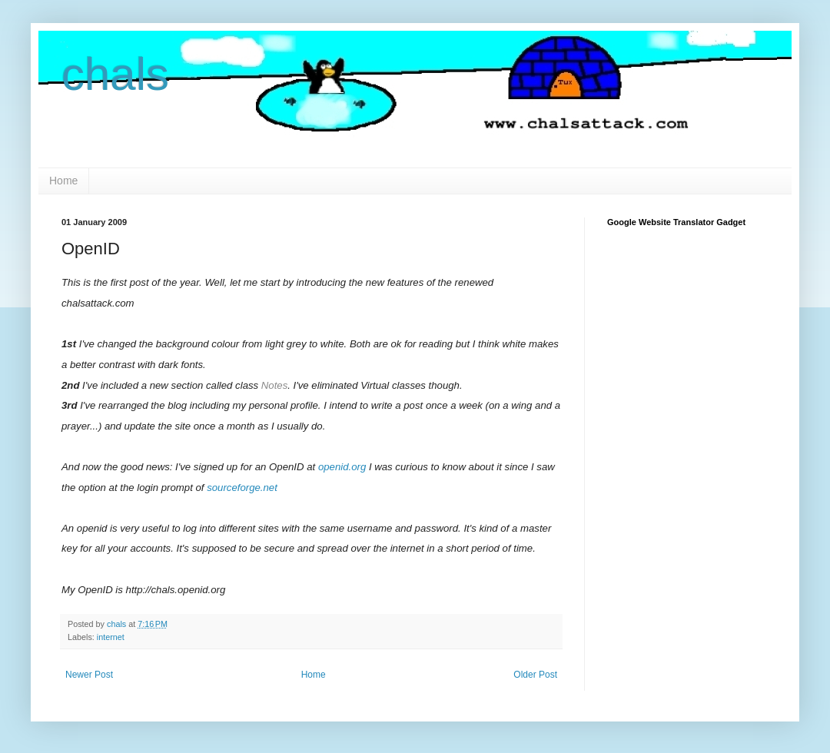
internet (110, 637)
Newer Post (89, 674)
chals (115, 74)
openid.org (342, 467)
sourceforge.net (242, 487)
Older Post (535, 674)
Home (63, 180)
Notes (274, 385)
